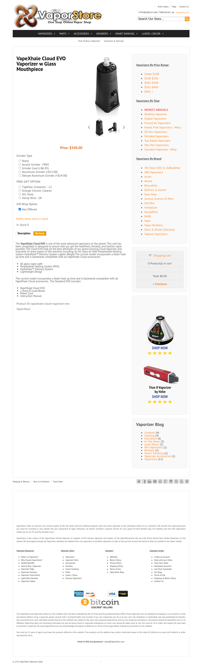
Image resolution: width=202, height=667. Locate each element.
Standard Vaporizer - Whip (160, 149)
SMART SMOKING (124, 33)
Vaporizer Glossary (29, 572)
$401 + (148, 91)
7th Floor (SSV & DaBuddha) (162, 168)
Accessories (70, 563)
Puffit (147, 216)
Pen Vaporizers (153, 447)
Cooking (149, 435)
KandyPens (151, 212)
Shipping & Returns (21, 481)
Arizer (148, 176)
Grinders (69, 566)
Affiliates (113, 557)
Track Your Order (161, 563)
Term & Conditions (41, 481)
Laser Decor (151, 444)
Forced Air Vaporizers (157, 123)
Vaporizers (150, 459)
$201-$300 (151, 83)
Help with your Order (163, 560)
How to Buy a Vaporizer (31, 566)
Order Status (163, 6)
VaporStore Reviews (29, 578)
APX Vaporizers (153, 172)
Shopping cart (182, 12)
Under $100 (151, 74)
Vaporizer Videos (28, 581)
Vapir (147, 221)
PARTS (62, 33)
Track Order (58, 481)
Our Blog (158, 572)
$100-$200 (151, 78)
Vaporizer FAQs (27, 569)
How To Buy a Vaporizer (89, 41)
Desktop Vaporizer (155, 114)
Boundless (150, 185)
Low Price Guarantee (163, 569)
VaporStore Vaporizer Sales (31, 661)
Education (150, 438)
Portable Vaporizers (156, 136)
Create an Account (162, 557)
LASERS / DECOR (151, 33)
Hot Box (149, 203)
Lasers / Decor (71, 575)
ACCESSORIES (81, 33)
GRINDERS (102, 33)
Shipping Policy (116, 566)
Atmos (148, 181)
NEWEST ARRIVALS (156, 110)
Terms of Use (115, 569)
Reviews (40, 233)
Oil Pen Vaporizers (155, 132)
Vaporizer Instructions (30, 575)
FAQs (174, 6)
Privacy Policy (115, 563)
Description (24, 233)
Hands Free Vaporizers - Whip (162, 127)
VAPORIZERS (45, 33)
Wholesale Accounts (162, 566)
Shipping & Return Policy (165, 578)
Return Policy (115, 560)
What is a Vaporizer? (29, 557)
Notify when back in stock (32, 218)
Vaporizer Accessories (157, 456)
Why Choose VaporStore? (32, 560)
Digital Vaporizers (155, 118)
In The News (152, 441)
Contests (149, 432)
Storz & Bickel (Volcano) (159, 229)
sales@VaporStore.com (114, 641)
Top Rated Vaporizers (157, 140)
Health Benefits (27, 563)
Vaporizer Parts (71, 560)
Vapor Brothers (153, 225)
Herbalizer (150, 207)
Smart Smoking (154, 453)
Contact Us (184, 6)
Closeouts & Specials (114, 41)
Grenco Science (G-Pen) (158, 198)
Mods (67, 572)
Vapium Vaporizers (155, 234)
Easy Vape (150, 194)
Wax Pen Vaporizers (156, 145)
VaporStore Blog (117, 572)
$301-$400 (151, 87)
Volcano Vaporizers (73, 578)
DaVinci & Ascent (155, 190)
